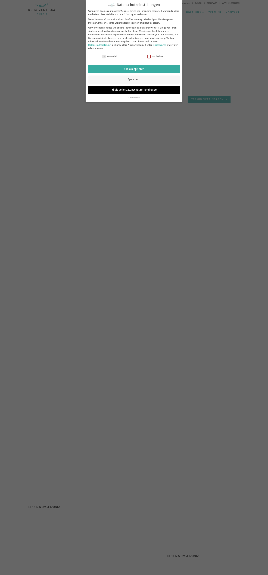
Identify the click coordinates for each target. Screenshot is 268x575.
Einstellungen (159, 44)
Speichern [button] (134, 79)
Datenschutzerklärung (99, 44)
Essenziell (109, 56)
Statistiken (155, 56)
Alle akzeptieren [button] (134, 68)
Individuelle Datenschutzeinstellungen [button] (134, 89)
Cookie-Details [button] (134, 97)
